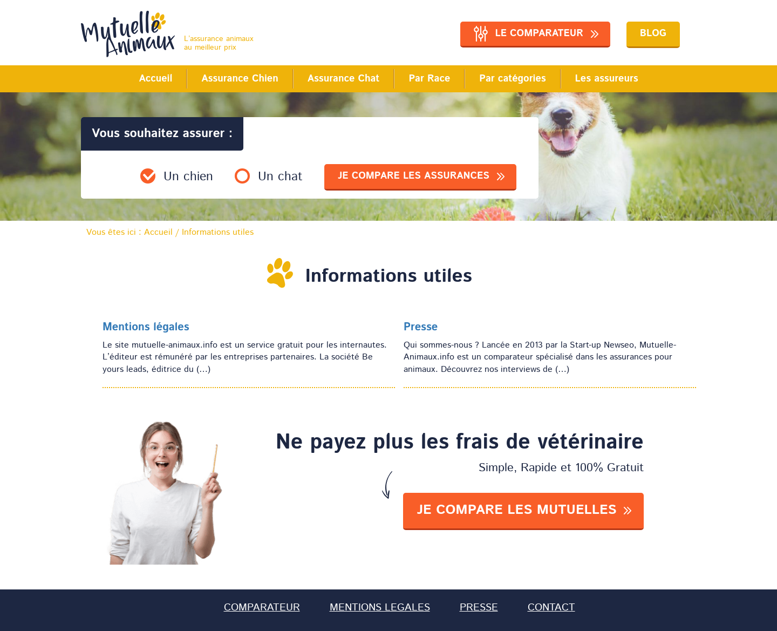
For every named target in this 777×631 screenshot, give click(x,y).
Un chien (188, 177)
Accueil (155, 79)
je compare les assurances (413, 176)
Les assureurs (606, 79)
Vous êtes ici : (129, 233)
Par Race (429, 79)
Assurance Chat (344, 79)
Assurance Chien (239, 79)
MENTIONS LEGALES (380, 607)
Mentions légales (146, 328)
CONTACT (551, 607)
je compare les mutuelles (516, 510)
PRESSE (479, 607)
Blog (653, 33)
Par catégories (512, 79)
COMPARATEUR (262, 607)
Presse (421, 328)
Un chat (280, 177)
